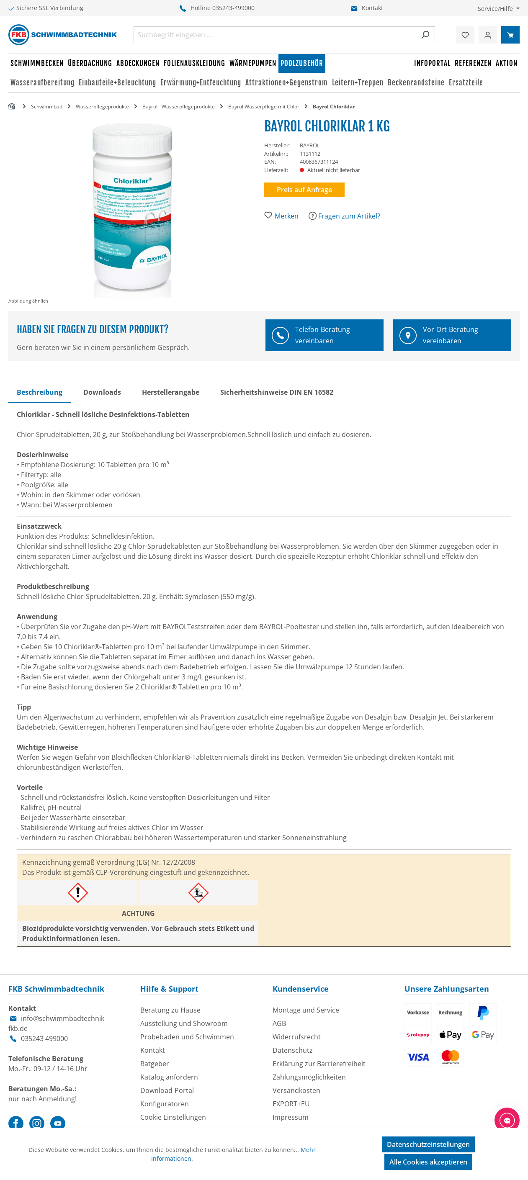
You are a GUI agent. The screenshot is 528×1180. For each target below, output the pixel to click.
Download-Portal (167, 1090)
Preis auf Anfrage (304, 189)
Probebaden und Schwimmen (187, 1036)
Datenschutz (293, 1050)
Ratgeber (154, 1063)
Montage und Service (306, 1010)
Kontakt (372, 8)
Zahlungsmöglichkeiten (309, 1077)
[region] (136, 211)
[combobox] (275, 34)
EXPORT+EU (291, 1103)
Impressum (291, 1117)
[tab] (39, 392)
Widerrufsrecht (297, 1036)
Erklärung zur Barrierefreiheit (319, 1063)
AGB (279, 1023)
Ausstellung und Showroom (184, 1023)
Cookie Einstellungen (173, 1117)
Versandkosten (296, 1090)
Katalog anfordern (169, 1077)
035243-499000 (233, 8)
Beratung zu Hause (170, 1010)
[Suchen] (425, 34)
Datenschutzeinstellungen (428, 1144)
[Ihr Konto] (488, 35)
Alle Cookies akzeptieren (428, 1162)
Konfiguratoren (164, 1103)
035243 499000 (44, 1038)
